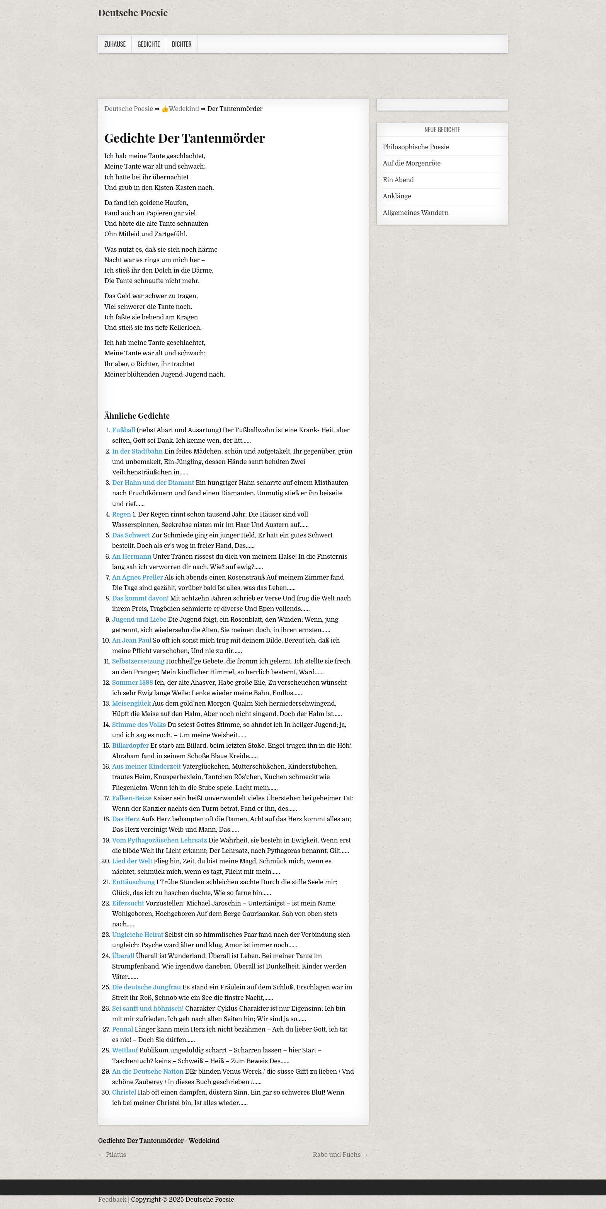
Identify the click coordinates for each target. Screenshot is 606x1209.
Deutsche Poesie (133, 12)
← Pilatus (112, 1154)
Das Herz (126, 819)
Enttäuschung (134, 882)
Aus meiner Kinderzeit (147, 766)
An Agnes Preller (138, 577)
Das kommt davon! (141, 598)
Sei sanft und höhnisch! (148, 1008)
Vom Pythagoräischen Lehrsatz (160, 840)
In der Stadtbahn (138, 451)
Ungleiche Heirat (138, 934)
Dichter (182, 44)
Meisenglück (132, 703)
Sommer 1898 (133, 682)
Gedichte (149, 44)
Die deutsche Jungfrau (147, 987)
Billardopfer (131, 745)
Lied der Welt (133, 861)
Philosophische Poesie (416, 147)
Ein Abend (398, 180)
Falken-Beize (132, 798)
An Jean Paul (132, 640)
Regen (122, 514)
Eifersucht (129, 903)
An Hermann (132, 556)
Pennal (123, 1029)
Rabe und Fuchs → (340, 1154)
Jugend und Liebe (140, 619)
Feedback (112, 1199)
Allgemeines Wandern (416, 213)
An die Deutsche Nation (148, 1071)
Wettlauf (126, 1050)
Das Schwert (132, 535)
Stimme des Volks (139, 724)
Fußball (124, 430)
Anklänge (397, 196)
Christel (125, 1092)
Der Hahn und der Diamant (154, 482)
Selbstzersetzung (139, 661)
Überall (124, 956)
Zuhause (115, 44)
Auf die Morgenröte (412, 163)
